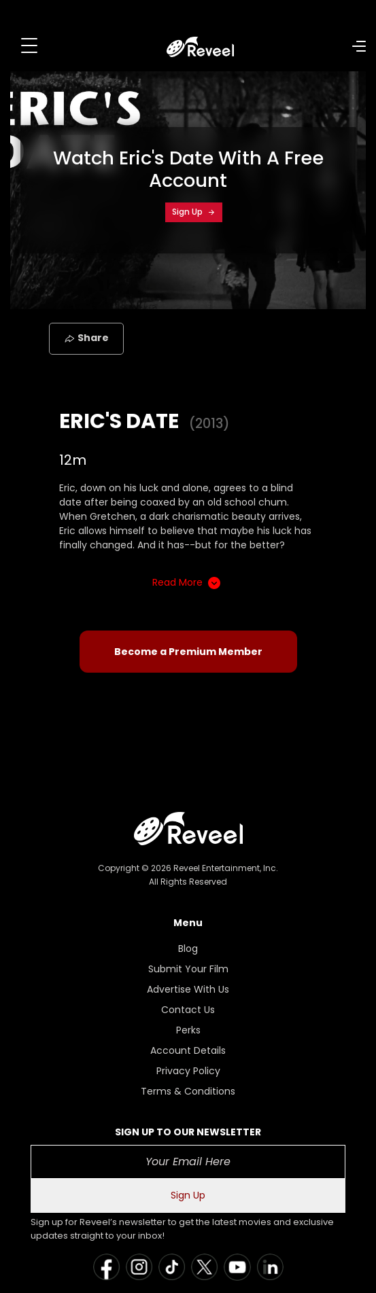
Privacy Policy (188, 1071)
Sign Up (194, 211)
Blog (188, 948)
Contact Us (188, 1009)
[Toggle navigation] (29, 45)
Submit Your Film (188, 969)
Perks (188, 1030)
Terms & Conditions (188, 1091)
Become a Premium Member (188, 651)
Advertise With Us (188, 989)
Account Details (188, 1050)
